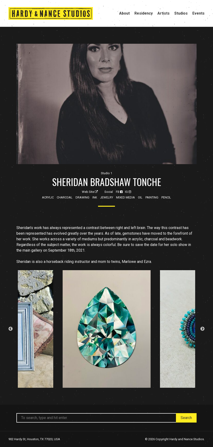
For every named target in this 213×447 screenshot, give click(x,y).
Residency (143, 13)
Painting (151, 197)
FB (119, 192)
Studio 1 (106, 173)
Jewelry (106, 197)
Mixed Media (125, 197)
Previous (10, 329)
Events (198, 13)
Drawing (82, 197)
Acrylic (48, 197)
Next (202, 329)
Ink (94, 197)
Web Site (90, 192)
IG (128, 192)
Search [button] (186, 417)
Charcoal (64, 197)
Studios (181, 13)
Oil (140, 197)
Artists (163, 13)
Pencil (166, 197)
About (124, 13)
